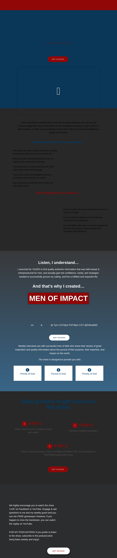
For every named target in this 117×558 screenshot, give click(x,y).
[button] (58, 91)
